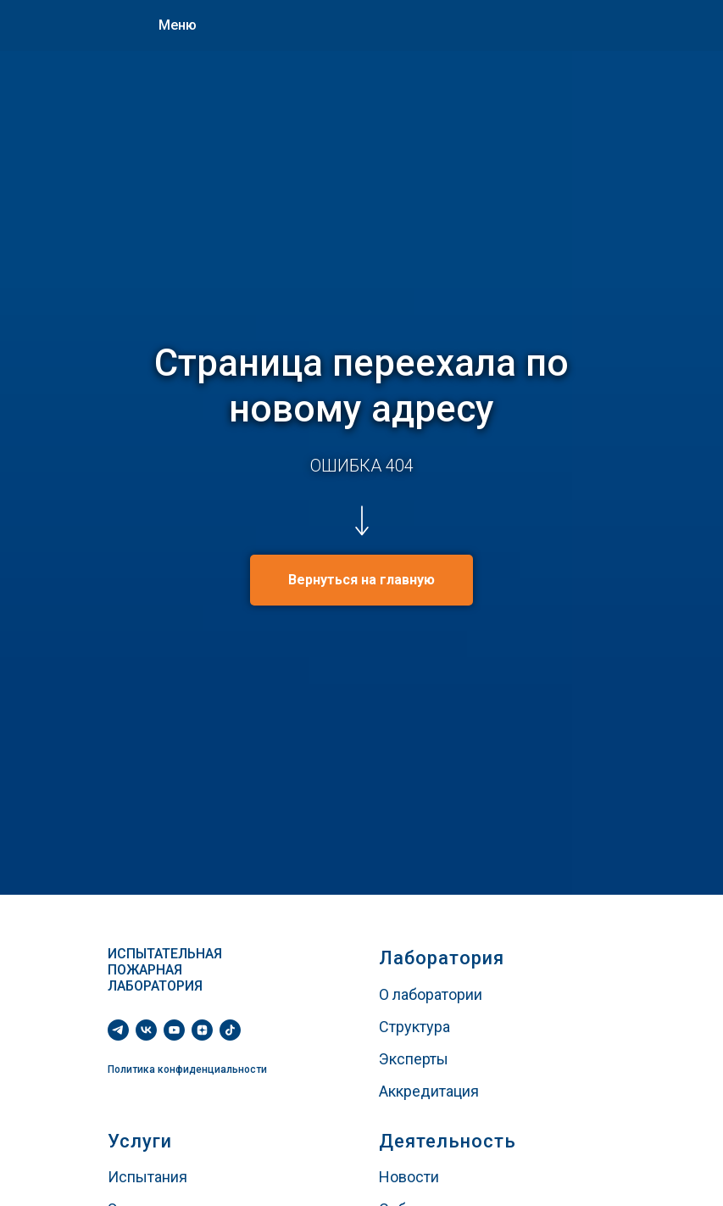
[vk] (146, 1030)
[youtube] (174, 1030)
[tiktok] (230, 1030)
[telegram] (118, 1030)
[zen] (202, 1030)
